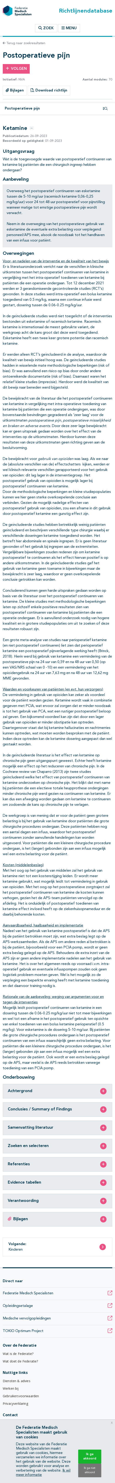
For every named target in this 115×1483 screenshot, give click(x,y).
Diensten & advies (16, 1381)
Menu (69, 28)
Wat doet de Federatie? (20, 1361)
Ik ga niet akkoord (89, 1470)
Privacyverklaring (15, 1403)
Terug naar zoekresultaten (24, 43)
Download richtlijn (49, 90)
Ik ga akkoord (89, 1456)
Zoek (46, 28)
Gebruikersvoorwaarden (21, 1396)
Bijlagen (15, 90)
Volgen (16, 69)
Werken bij (11, 1388)
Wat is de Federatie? (18, 1353)
